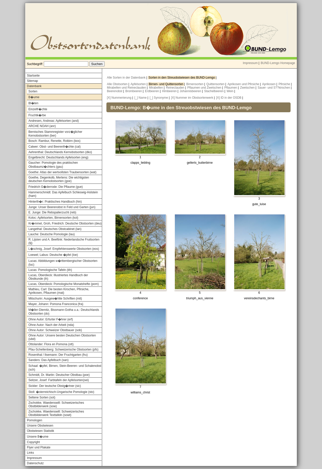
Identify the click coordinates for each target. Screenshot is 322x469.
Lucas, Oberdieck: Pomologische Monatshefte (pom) (63, 284)
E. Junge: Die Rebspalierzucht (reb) (52, 212)
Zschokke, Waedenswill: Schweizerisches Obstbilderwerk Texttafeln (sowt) (56, 413)
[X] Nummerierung (119, 97)
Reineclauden (175, 87)
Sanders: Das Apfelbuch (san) (48, 360)
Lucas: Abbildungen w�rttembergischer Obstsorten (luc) (62, 262)
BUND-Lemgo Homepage (278, 63)
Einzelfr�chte (37, 109)
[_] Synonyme (159, 97)
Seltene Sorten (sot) (41, 397)
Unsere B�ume (37, 436)
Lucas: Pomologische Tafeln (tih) (50, 270)
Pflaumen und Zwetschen (204, 87)
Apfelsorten (139, 84)
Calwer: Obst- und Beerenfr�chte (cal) (54, 146)
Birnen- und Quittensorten (166, 84)
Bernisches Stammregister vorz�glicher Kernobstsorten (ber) (55, 133)
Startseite (33, 75)
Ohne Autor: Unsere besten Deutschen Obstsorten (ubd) (62, 337)
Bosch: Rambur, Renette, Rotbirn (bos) (54, 141)
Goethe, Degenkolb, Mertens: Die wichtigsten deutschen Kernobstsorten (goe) (58, 179)
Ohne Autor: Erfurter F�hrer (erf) (50, 319)
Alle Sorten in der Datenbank (126, 77)
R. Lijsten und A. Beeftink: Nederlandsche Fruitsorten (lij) (63, 241)
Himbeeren (170, 91)
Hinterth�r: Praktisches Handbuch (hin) (55, 201)
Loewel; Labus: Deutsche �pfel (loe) (53, 255)
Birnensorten (195, 84)
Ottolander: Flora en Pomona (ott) (50, 344)
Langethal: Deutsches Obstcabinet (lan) (55, 229)
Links (30, 452)
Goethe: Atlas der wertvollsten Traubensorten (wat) (62, 172)
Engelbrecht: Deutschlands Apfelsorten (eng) (58, 157)
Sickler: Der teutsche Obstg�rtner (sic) (54, 386)
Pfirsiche (284, 84)
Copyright (33, 442)
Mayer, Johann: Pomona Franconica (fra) (55, 304)
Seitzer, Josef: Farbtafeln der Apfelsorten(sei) (58, 380)
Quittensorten (215, 84)
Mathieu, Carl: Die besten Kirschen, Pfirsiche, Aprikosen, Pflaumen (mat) (58, 291)
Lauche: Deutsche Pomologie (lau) (51, 234)
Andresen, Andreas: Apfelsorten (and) (53, 121)
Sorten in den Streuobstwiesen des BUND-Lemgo (182, 77)
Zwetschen (247, 87)
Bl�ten (33, 103)
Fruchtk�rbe (37, 115)
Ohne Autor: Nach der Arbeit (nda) (51, 325)
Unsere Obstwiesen (40, 425)
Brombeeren (134, 91)
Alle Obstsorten (117, 84)
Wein (230, 91)
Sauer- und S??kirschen (274, 87)
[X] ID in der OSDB (229, 97)
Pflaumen (231, 87)
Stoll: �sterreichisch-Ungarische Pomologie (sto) (61, 392)
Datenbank (34, 86)
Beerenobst (115, 91)
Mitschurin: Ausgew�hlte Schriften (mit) (55, 298)
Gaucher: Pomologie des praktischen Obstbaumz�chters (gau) (53, 164)
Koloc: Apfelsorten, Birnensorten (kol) (53, 217)
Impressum (250, 63)
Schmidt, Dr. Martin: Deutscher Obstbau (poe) (59, 375)
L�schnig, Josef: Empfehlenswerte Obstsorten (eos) (63, 249)
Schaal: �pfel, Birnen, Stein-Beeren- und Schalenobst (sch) (64, 367)
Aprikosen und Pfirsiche (243, 84)
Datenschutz (35, 463)
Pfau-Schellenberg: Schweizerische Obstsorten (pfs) (63, 349)
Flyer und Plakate (38, 447)
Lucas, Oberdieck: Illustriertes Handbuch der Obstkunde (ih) (58, 276)
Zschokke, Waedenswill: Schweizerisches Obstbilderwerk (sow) (56, 404)
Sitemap (32, 81)
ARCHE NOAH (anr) (42, 126)
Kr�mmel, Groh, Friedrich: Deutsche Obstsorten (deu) (65, 223)
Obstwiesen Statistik (40, 431)
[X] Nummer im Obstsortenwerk (192, 97)
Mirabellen (156, 87)
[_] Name (140, 97)
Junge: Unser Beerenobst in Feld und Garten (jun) (61, 207)
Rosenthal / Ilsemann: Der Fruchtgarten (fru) (58, 355)
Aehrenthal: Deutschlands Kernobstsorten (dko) (60, 152)
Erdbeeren (152, 91)
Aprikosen (269, 84)
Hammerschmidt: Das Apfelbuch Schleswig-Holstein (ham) (63, 194)
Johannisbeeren (191, 91)
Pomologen (34, 420)
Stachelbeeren (214, 91)
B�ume (33, 97)
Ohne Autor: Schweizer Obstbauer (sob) (55, 330)
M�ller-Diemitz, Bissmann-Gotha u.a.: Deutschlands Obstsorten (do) (63, 311)
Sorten (32, 91)
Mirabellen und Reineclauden (127, 87)
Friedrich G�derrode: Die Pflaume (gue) (55, 187)
